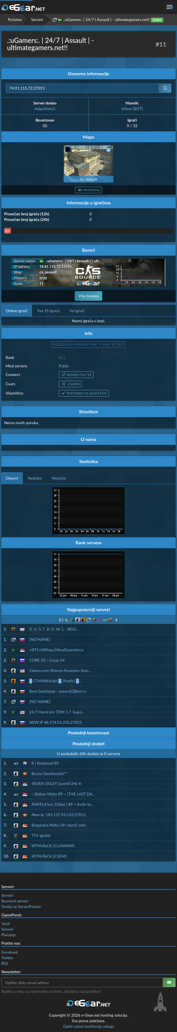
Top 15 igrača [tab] (48, 310)
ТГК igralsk (41, 835)
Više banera (88, 295)
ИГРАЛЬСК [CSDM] (49, 856)
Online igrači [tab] (16, 310)
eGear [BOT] (132, 108)
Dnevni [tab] (12, 478)
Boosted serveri (14, 900)
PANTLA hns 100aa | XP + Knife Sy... (63, 804)
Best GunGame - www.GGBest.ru (57, 691)
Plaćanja (8, 934)
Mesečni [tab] (59, 478)
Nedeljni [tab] (35, 478)
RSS (4, 963)
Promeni (89, 190)
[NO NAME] (39, 639)
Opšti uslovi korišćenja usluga (88, 1026)
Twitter (7, 957)
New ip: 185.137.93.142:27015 (59, 814)
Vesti (5, 923)
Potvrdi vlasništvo (83, 393)
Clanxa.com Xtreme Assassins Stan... (60, 670)
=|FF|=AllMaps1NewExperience (56, 649)
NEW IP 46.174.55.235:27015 (55, 722)
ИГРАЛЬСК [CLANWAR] (53, 845)
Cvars (70, 384)
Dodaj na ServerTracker (21, 906)
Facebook (9, 952)
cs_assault (88, 179)
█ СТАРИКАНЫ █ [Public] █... (55, 680)
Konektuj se (76, 375)
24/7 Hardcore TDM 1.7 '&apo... (57, 711)
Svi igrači (77, 310)
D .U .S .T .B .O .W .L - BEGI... (54, 629)
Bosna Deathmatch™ (49, 773)
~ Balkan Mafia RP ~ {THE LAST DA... (63, 793)
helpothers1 (45, 108)
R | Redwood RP (45, 763)
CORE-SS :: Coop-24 (46, 660)
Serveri (37, 19)
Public (64, 365)
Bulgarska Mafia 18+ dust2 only (59, 825)
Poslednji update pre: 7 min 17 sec (88, 344)
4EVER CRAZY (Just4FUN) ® (56, 783)
